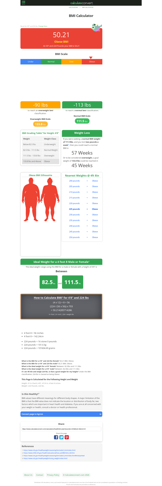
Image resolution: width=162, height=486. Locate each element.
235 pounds (74, 220)
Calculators (73, 7)
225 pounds (74, 209)
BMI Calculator (87, 7)
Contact (39, 475)
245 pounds (74, 231)
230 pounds (74, 214)
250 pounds (74, 237)
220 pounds (74, 203)
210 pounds (74, 192)
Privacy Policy (53, 475)
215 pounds (74, 197)
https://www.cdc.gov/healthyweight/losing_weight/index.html (45, 458)
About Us (28, 475)
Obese (95, 180)
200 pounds (74, 180)
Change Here (42, 26)
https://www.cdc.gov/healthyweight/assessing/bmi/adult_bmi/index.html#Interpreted (54, 456)
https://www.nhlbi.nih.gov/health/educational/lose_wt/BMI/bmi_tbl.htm (49, 453)
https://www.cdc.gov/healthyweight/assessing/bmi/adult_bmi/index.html (49, 450)
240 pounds (74, 226)
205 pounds (74, 186)
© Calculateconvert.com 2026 (76, 475)
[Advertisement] (61, 84)
